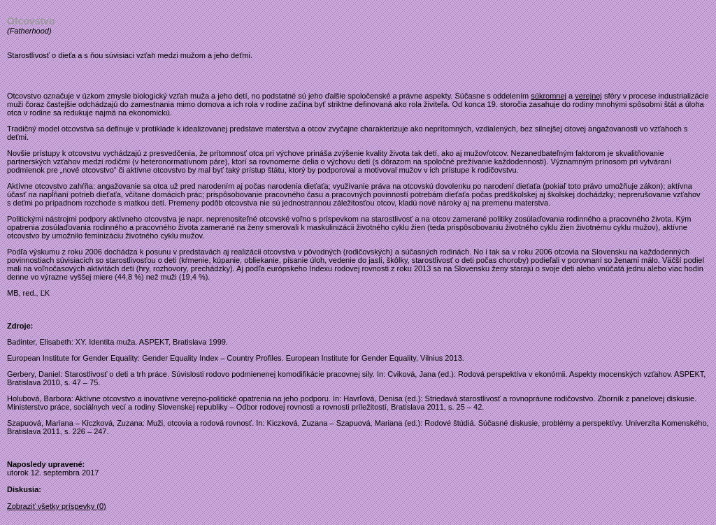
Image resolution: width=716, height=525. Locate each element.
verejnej (588, 96)
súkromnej (548, 96)
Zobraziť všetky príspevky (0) (56, 506)
